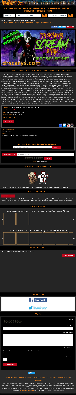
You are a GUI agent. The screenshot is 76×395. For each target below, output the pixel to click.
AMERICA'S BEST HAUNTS (41, 8)
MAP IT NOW (8, 121)
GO (44, 15)
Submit (48, 158)
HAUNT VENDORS (29, 11)
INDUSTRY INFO (40, 11)
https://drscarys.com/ (17, 110)
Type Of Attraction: (7, 130)
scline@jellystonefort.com (15, 112)
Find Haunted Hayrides (25, 377)
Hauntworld (6, 20)
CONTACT (49, 11)
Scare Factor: (5, 133)
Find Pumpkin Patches (39, 377)
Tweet (33, 373)
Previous (2, 219)
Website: (5, 110)
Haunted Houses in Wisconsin (24, 20)
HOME (5, 8)
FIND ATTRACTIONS (15, 8)
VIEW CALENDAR (8, 196)
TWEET (64, 27)
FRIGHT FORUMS (55, 8)
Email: (5, 112)
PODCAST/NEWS (27, 8)
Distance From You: (9, 117)
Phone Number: (8, 115)
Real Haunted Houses (64, 377)
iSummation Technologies (27, 390)
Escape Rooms (38, 380)
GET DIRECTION (68, 255)
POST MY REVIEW (10, 365)
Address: (5, 107)
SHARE (55, 27)
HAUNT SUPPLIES (67, 8)
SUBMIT (56, 147)
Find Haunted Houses (11, 377)
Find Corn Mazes (51, 377)
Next (74, 219)
